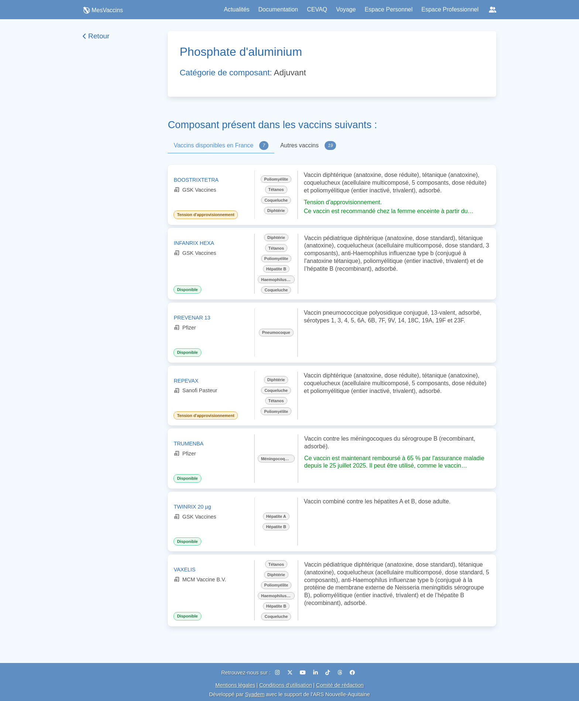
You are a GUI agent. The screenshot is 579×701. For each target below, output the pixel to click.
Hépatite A (276, 516)
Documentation (278, 9)
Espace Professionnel (450, 9)
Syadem (255, 694)
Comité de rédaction (340, 685)
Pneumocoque (276, 332)
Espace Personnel (388, 9)
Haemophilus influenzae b (278, 279)
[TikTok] (328, 673)
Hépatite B (276, 269)
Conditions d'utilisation (285, 685)
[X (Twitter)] (290, 673)
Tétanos (276, 189)
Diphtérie (276, 210)
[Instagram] (278, 673)
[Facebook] (352, 673)
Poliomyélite (276, 179)
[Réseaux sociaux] (492, 9)
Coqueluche (276, 200)
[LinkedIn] (316, 673)
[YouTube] (303, 673)
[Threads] (341, 673)
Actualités (236, 9)
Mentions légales (235, 685)
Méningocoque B (277, 458)
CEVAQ (317, 9)
